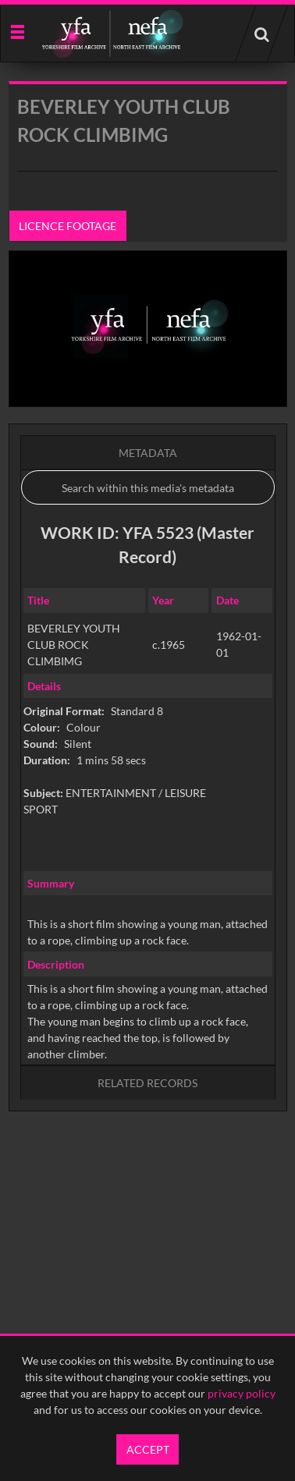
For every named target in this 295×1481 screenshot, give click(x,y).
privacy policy (241, 1393)
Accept (147, 1449)
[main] (148, 636)
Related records (147, 1082)
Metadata (148, 452)
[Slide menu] (17, 31)
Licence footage (67, 225)
